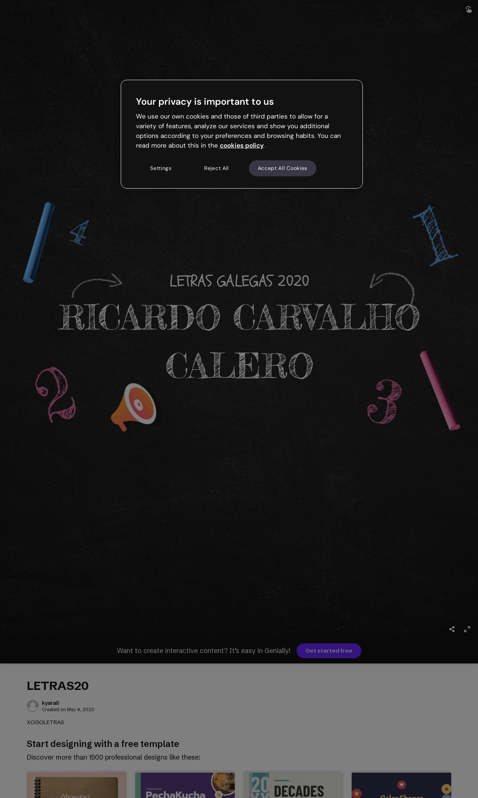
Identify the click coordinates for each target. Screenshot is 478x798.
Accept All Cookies (283, 168)
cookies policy (242, 145)
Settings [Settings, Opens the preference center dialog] (161, 168)
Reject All (216, 168)
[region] (242, 134)
